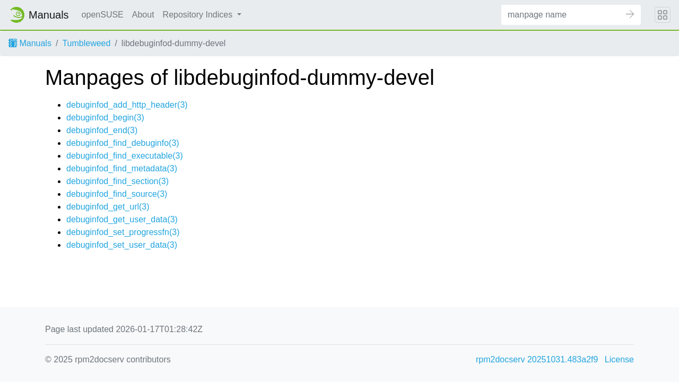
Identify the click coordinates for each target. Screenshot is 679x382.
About (143, 14)
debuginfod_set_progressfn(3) (122, 232)
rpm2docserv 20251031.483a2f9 (537, 359)
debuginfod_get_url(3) (108, 206)
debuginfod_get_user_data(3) (122, 219)
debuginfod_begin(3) (105, 117)
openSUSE (103, 14)
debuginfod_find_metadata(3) (121, 168)
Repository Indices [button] (199, 14)
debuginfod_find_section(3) (117, 181)
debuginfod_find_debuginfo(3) (122, 142)
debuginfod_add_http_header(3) (127, 104)
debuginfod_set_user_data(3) (121, 244)
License (619, 359)
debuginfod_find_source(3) (116, 193)
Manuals (29, 43)
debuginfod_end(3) (101, 130)
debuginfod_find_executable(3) (124, 155)
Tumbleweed (86, 43)
